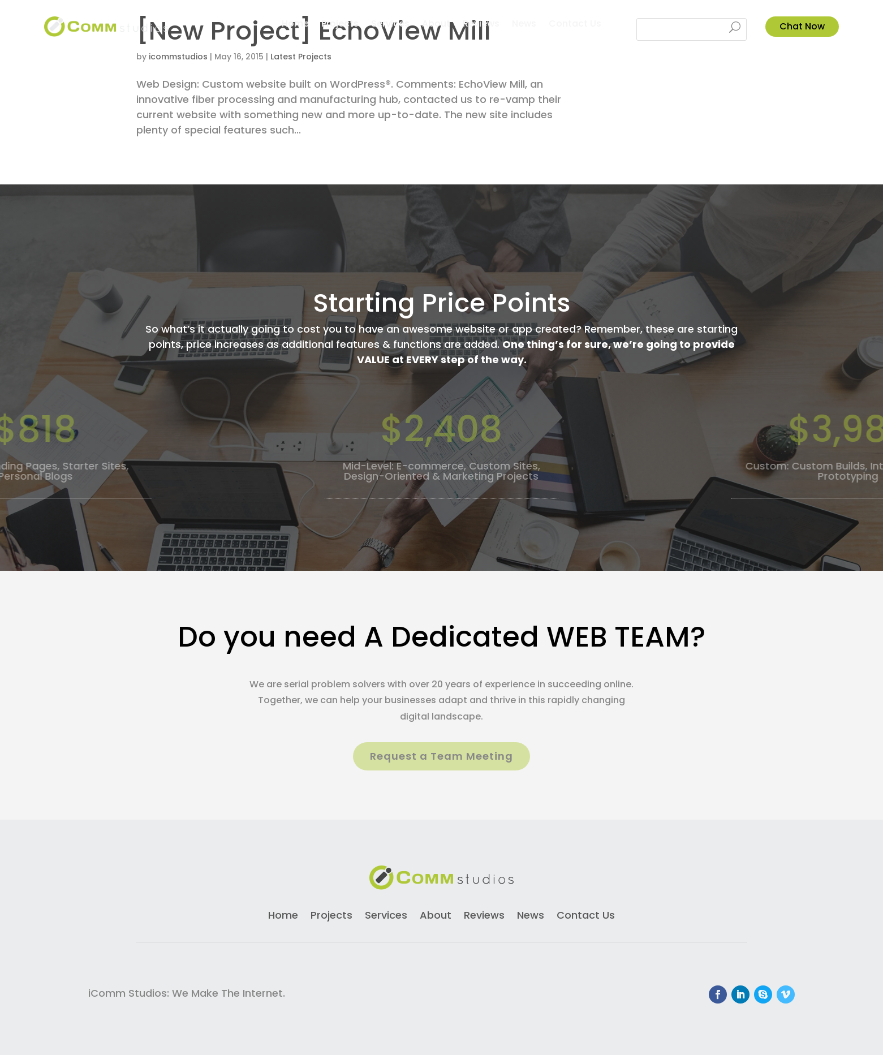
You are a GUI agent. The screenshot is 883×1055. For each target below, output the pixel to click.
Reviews (481, 25)
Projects (340, 25)
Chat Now (802, 26)
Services (390, 25)
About (436, 25)
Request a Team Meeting (441, 756)
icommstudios (178, 56)
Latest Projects (300, 56)
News (524, 25)
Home (295, 25)
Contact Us (575, 25)
